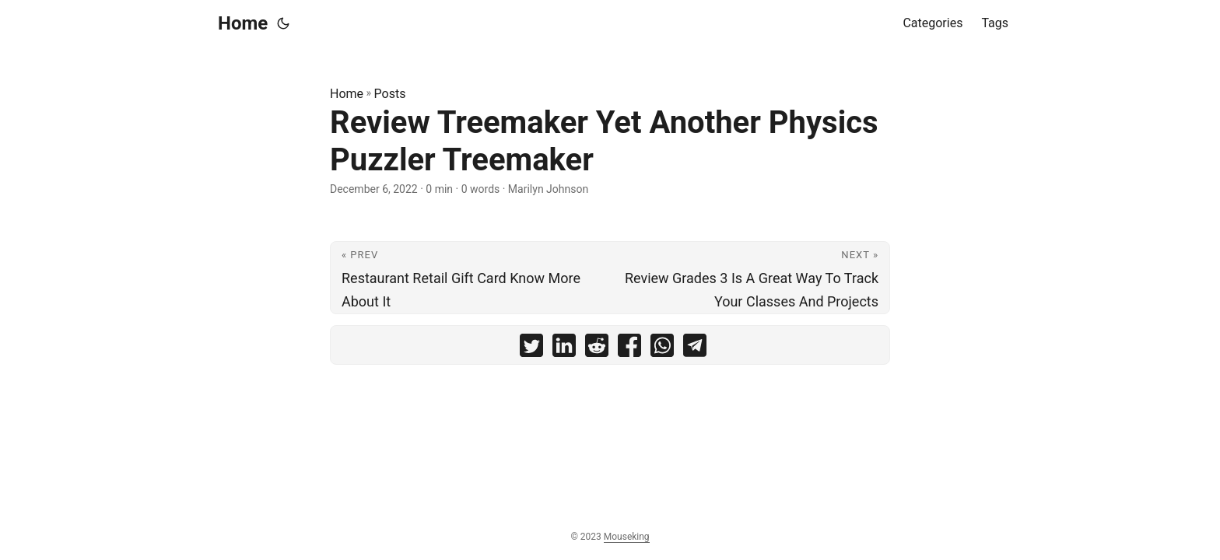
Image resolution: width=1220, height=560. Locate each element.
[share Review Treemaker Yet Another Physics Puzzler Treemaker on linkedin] (564, 349)
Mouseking (627, 536)
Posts (390, 93)
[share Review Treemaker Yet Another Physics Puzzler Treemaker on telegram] (694, 349)
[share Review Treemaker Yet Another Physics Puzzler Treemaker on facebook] (629, 349)
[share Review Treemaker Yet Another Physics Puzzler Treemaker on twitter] (531, 349)
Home (243, 23)
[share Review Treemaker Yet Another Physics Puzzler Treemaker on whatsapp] (662, 349)
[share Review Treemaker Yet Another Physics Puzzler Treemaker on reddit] (596, 349)
